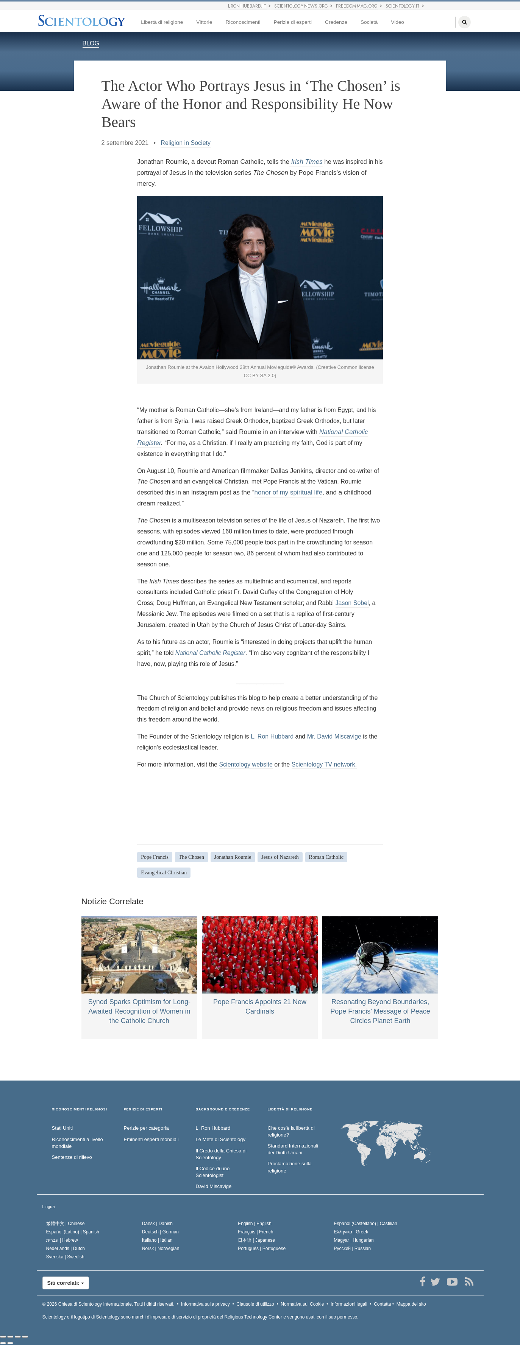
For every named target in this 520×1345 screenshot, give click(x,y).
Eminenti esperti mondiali (151, 1139)
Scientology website (245, 764)
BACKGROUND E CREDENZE (223, 1109)
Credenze (336, 22)
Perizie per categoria (146, 1128)
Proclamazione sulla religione (290, 1167)
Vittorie (204, 22)
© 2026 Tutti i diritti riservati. (108, 1304)
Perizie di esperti (293, 22)
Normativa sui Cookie (302, 1304)
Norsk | (161, 1248)
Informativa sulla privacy (205, 1304)
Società (369, 22)
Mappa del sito (411, 1304)
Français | (255, 1232)
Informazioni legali (349, 1304)
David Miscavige (214, 1186)
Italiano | (157, 1240)
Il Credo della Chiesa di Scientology (221, 1154)
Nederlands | (65, 1248)
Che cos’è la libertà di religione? (291, 1131)
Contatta (382, 1304)
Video (397, 22)
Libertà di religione (162, 22)
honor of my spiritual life (289, 492)
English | (255, 1223)
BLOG (91, 43)
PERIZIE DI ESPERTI (143, 1109)
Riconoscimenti (242, 22)
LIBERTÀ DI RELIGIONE (290, 1109)
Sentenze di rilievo (72, 1157)
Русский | (352, 1248)
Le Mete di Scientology (221, 1139)
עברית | (62, 1240)
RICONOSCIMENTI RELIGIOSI (79, 1109)
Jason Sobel (352, 603)
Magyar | (354, 1240)
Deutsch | (160, 1232)
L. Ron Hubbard (272, 736)
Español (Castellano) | (365, 1223)
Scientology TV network (323, 764)
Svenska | (65, 1256)
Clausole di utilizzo (255, 1304)
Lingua (48, 1206)
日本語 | (256, 1240)
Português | (262, 1248)
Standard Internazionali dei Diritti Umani (293, 1149)
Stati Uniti (62, 1128)
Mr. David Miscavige (334, 736)
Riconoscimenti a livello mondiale (77, 1143)
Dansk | (157, 1223)
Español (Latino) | (73, 1232)
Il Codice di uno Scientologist (213, 1172)
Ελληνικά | (351, 1232)
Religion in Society (186, 143)
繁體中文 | (65, 1223)
